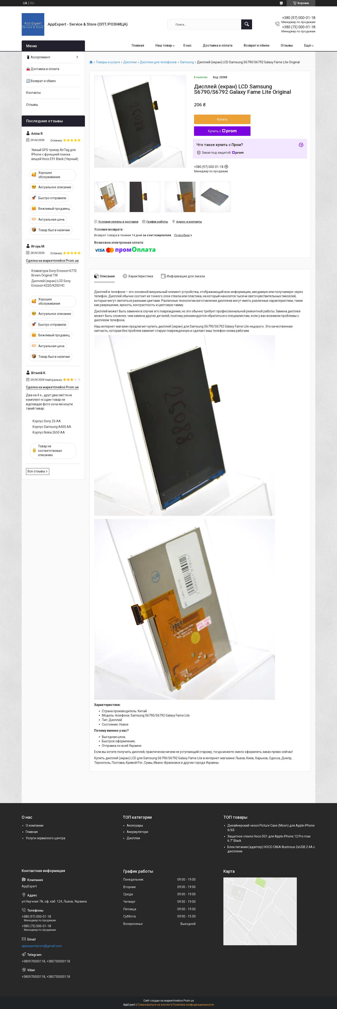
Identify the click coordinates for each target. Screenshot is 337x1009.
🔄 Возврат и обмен (41, 81)
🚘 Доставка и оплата (42, 69)
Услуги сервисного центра (45, 838)
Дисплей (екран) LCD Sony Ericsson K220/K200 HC (51, 283)
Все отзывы (36, 471)
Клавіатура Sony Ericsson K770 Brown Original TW (54, 273)
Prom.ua (188, 1000)
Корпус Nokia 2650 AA (49, 432)
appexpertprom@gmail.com (42, 946)
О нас (187, 45)
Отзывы (287, 45)
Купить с (222, 131)
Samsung (187, 62)
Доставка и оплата (217, 45)
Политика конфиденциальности (193, 1004)
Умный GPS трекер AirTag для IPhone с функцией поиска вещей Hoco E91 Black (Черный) (54, 154)
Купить (222, 119)
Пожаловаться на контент (154, 1004)
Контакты (33, 92)
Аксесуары (135, 825)
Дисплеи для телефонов (158, 62)
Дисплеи (130, 62)
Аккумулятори (137, 832)
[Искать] (246, 24)
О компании (34, 825)
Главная (138, 45)
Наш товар (163, 45)
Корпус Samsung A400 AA (52, 427)
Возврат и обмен (256, 45)
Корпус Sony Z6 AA (47, 421)
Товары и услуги (108, 62)
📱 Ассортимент (38, 57)
